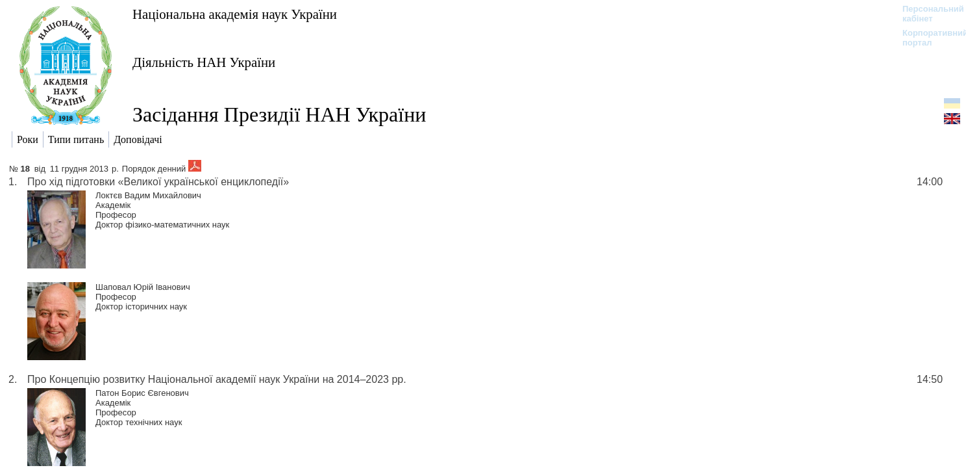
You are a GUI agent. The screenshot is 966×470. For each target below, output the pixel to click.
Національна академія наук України (234, 14)
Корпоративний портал (926, 37)
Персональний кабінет (926, 13)
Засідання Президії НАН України (279, 114)
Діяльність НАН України (203, 62)
